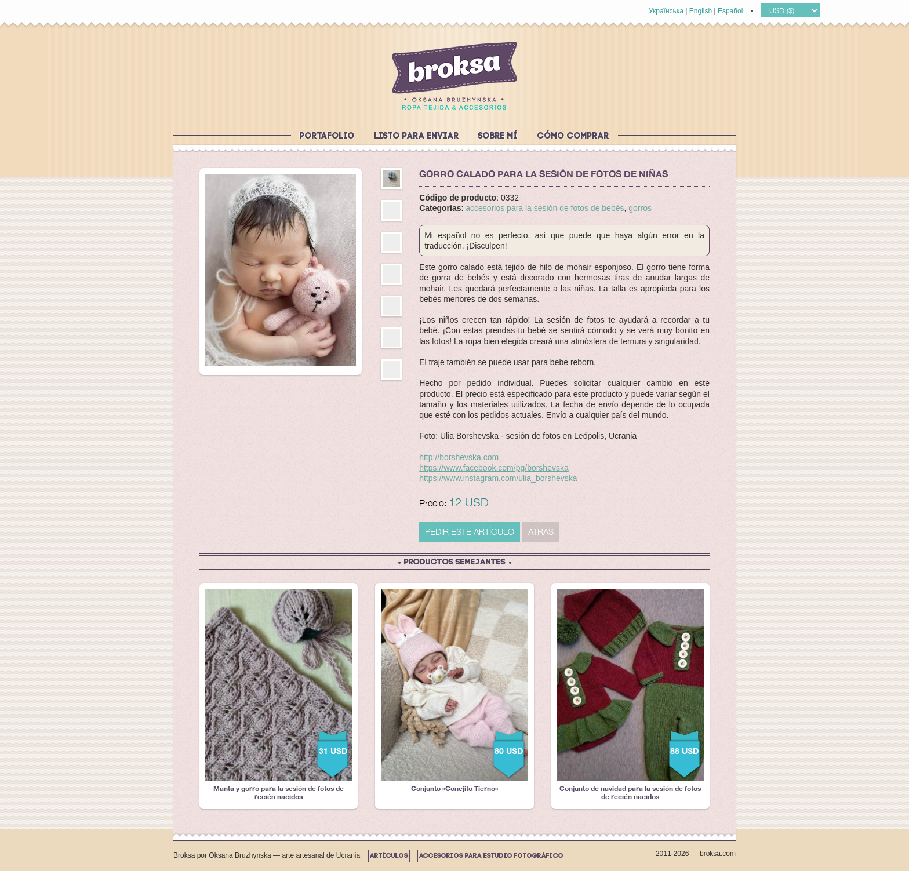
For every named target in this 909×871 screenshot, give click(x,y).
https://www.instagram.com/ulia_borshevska (498, 478)
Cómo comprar (573, 136)
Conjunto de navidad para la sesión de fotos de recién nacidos (630, 695)
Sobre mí (498, 136)
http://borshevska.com (459, 457)
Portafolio (327, 136)
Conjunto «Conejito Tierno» (454, 691)
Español (730, 11)
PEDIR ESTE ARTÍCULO (469, 531)
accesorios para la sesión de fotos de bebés (545, 208)
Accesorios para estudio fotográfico (491, 855)
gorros (640, 208)
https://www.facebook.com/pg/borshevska (494, 467)
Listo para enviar (416, 136)
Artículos (389, 855)
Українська (666, 11)
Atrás (541, 531)
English (700, 11)
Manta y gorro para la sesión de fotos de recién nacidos (278, 695)
